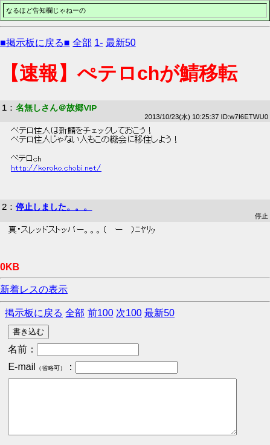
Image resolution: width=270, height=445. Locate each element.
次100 (129, 313)
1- (98, 42)
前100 (101, 313)
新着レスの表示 (34, 289)
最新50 (121, 42)
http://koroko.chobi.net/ (56, 168)
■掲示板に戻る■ (34, 42)
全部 (82, 42)
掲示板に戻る (34, 313)
